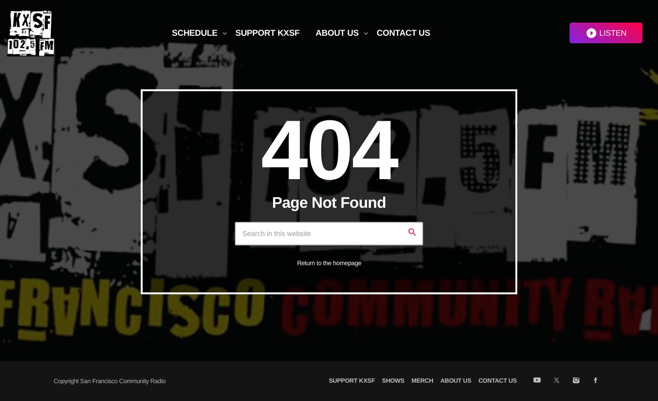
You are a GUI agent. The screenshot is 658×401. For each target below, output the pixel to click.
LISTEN (606, 33)
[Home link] (30, 32)
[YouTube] (536, 380)
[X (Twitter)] (556, 380)
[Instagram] (575, 380)
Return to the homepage (329, 263)
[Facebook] (595, 380)
